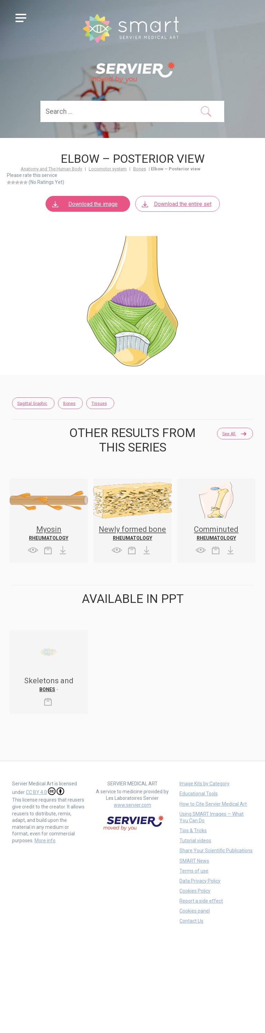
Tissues (99, 403)
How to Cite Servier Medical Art (213, 804)
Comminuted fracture (216, 533)
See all (234, 433)
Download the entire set (176, 204)
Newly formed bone (132, 529)
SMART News (194, 861)
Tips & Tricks (193, 830)
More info (45, 840)
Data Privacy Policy (199, 881)
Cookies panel (194, 911)
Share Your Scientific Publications (216, 850)
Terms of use (193, 871)
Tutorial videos (195, 840)
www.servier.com (132, 805)
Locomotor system (108, 168)
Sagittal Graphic (32, 403)
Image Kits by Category (204, 783)
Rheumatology (48, 538)
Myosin (48, 529)
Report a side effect (201, 901)
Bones (139, 168)
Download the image (84, 204)
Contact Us (191, 921)
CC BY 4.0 (45, 791)
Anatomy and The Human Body (51, 168)
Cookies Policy (194, 891)
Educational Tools (198, 793)
